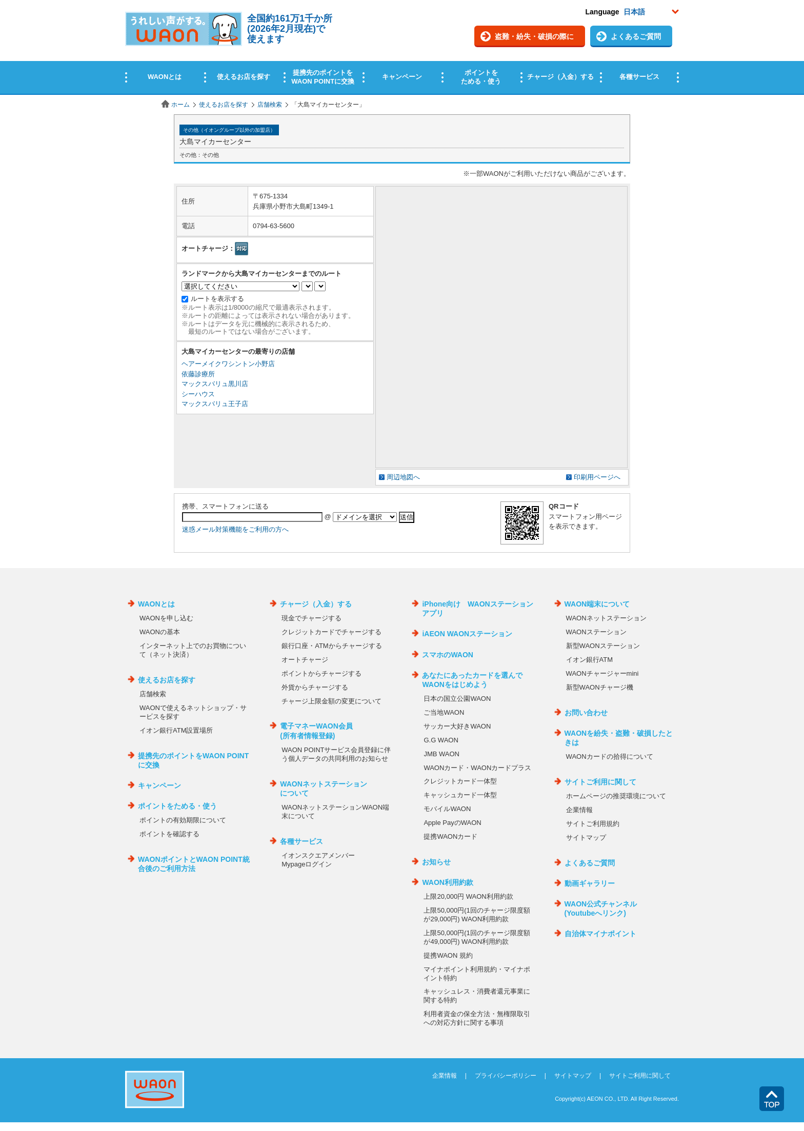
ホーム (180, 104)
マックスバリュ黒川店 (215, 384)
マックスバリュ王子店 (215, 404)
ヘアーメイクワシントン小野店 (228, 364)
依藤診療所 (198, 374)
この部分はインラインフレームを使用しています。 (402, 47)
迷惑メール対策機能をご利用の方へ (235, 529)
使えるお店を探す (223, 104)
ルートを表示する (217, 298)
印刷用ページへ (597, 477)
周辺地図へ (403, 477)
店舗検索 (269, 104)
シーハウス (198, 394)
